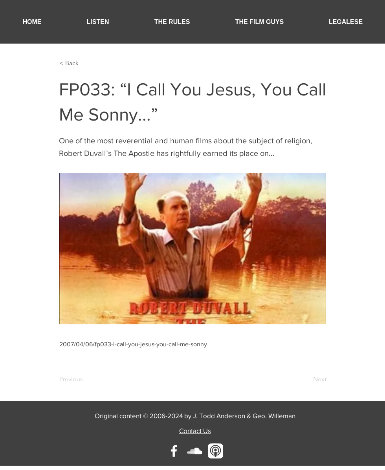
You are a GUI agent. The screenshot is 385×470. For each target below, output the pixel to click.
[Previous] (85, 379)
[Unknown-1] (215, 451)
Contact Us (195, 430)
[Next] (306, 379)
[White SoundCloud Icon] (194, 451)
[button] (98, 21)
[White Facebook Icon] (174, 451)
